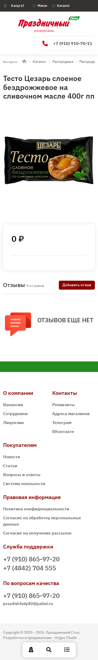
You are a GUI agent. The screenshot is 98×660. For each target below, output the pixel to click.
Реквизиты (63, 404)
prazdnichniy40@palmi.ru (28, 603)
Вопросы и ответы (22, 474)
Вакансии (13, 404)
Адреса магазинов (71, 413)
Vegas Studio (66, 637)
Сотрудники (15, 413)
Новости (11, 456)
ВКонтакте (63, 431)
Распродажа (63, 61)
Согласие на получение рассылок (37, 533)
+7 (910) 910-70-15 (67, 43)
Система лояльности (24, 483)
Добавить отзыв (76, 285)
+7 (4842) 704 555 (29, 568)
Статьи (10, 465)
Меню (42, 5)
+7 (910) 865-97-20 (31, 559)
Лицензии (13, 422)
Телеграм (61, 422)
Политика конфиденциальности (36, 508)
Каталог (63, 5)
